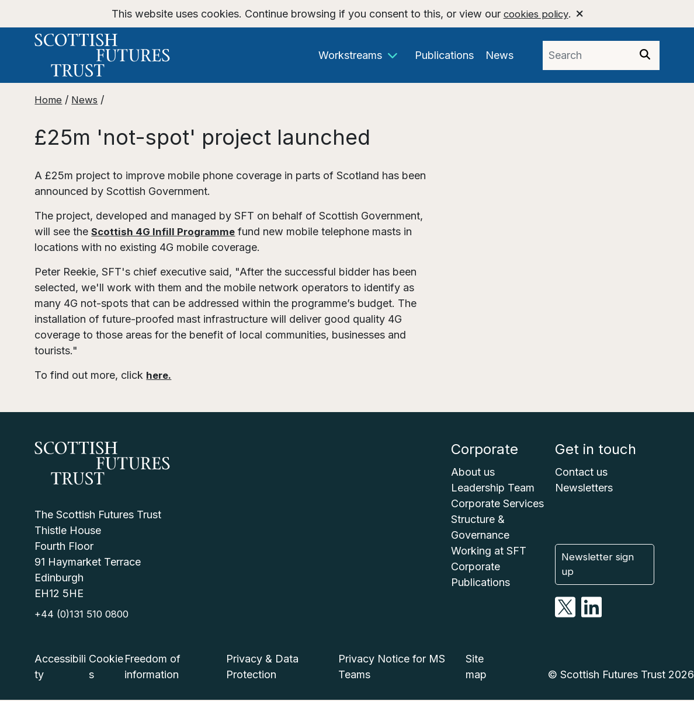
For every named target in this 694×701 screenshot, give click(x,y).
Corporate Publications (480, 574)
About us (473, 472)
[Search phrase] (586, 55)
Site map (476, 668)
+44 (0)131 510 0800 (85, 615)
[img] (645, 54)
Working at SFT (488, 551)
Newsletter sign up (606, 566)
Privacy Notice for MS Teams (391, 668)
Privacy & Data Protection (262, 668)
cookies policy (535, 14)
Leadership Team (493, 488)
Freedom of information (152, 668)
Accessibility (60, 668)
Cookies (106, 668)
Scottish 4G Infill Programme (166, 231)
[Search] (645, 55)
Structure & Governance (480, 527)
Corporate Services (497, 503)
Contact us (581, 472)
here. (159, 375)
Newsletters (584, 488)
